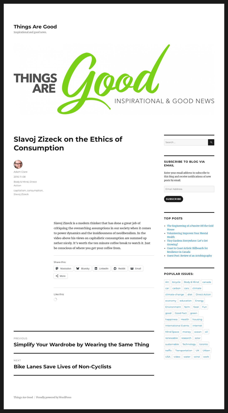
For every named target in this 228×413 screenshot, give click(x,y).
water (187, 356)
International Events (177, 325)
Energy (199, 300)
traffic (168, 350)
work (206, 356)
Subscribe (173, 199)
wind (197, 356)
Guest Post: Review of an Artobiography (189, 255)
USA (167, 356)
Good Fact (181, 313)
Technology (189, 344)
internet (197, 325)
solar (197, 338)
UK (197, 350)
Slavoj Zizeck (21, 194)
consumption (35, 190)
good (168, 313)
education (186, 300)
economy (170, 300)
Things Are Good (35, 27)
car (167, 288)
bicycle (176, 282)
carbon (176, 288)
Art (167, 282)
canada (206, 282)
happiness (171, 319)
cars (186, 288)
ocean (197, 331)
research (186, 338)
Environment (173, 306)
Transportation (183, 350)
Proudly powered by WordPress (53, 397)
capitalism (20, 190)
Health (185, 319)
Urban (206, 350)
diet (190, 294)
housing (197, 319)
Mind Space (172, 331)
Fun (204, 306)
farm (187, 306)
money (187, 331)
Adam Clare (20, 171)
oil (206, 331)
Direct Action (203, 294)
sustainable (172, 344)
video (177, 356)
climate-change (174, 294)
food (196, 306)
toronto (203, 344)
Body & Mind (21, 181)
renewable (171, 338)
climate (196, 288)
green (193, 313)
